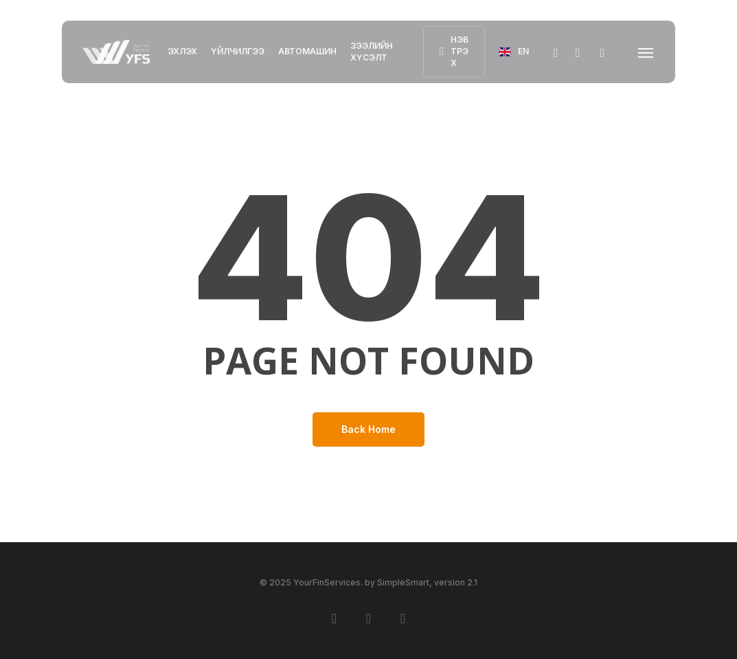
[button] (646, 52)
